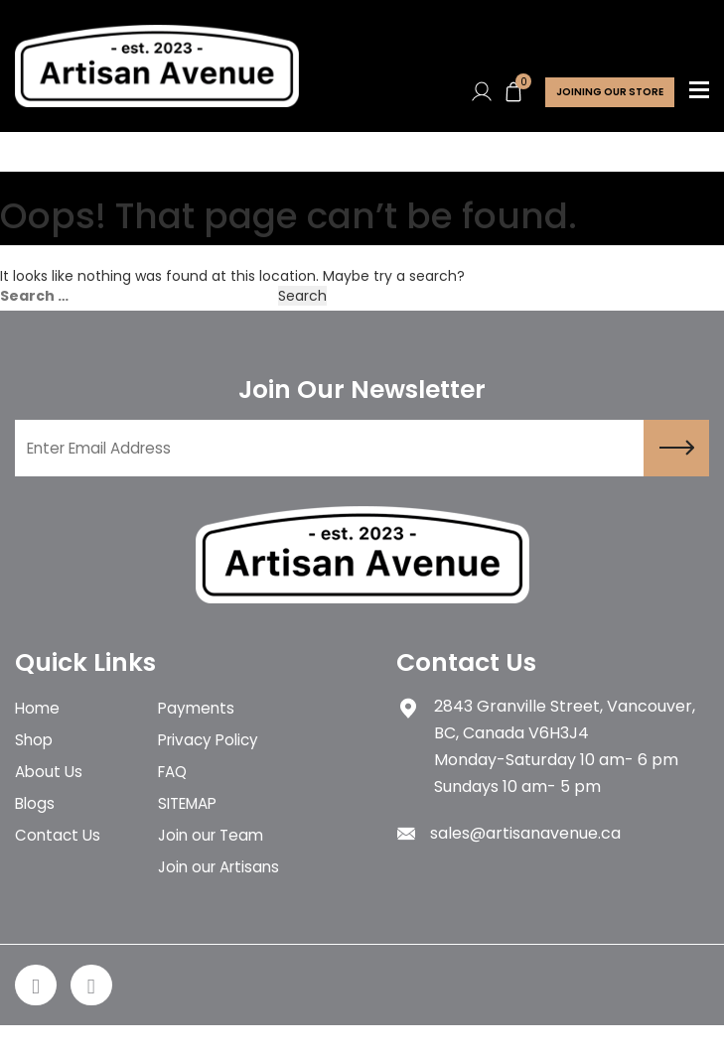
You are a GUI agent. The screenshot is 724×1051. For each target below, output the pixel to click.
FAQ (174, 785)
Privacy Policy (211, 750)
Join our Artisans (222, 889)
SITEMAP (191, 820)
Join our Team (213, 855)
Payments (197, 716)
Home (38, 716)
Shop (35, 750)
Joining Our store (609, 91)
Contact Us (59, 855)
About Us (50, 785)
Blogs (36, 820)
